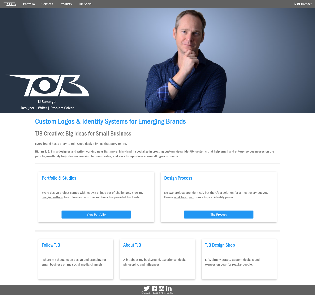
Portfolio (29, 4)
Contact (303, 4)
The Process (219, 214)
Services (47, 4)
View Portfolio (96, 214)
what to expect (184, 197)
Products (66, 4)
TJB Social (85, 4)
